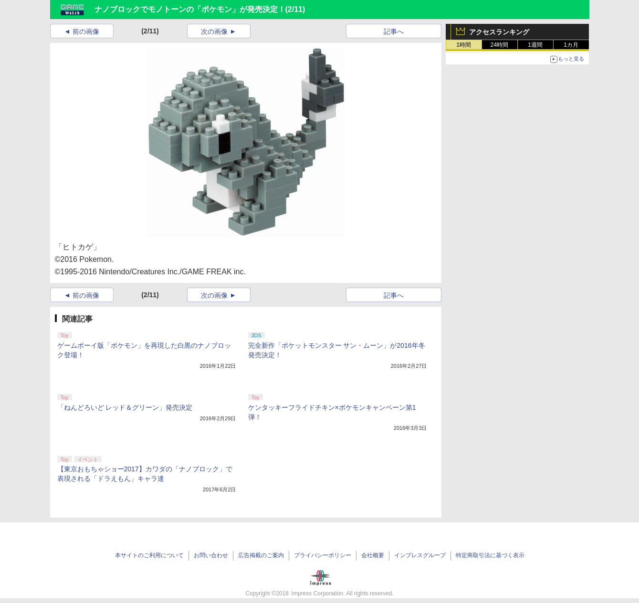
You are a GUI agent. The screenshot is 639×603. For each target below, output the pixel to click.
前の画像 (86, 31)
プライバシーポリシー (322, 555)
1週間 (535, 45)
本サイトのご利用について (149, 555)
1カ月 (571, 45)
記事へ (394, 31)
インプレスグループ (420, 555)
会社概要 (372, 555)
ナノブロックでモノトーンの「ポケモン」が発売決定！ (189, 9)
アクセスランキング (499, 32)
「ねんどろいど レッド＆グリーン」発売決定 (125, 407)
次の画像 (214, 31)
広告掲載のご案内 (261, 555)
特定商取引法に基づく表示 (490, 555)
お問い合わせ (211, 555)
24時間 (499, 45)
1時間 (463, 45)
